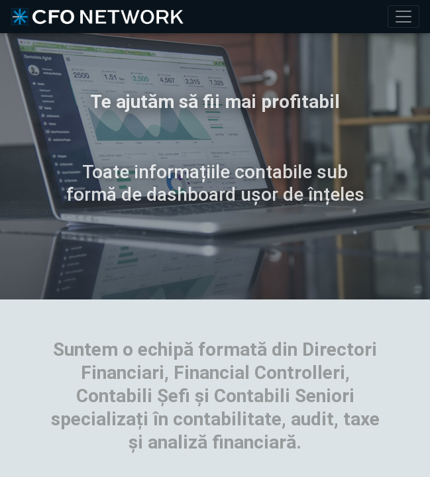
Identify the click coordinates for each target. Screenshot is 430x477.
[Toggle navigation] (403, 16)
